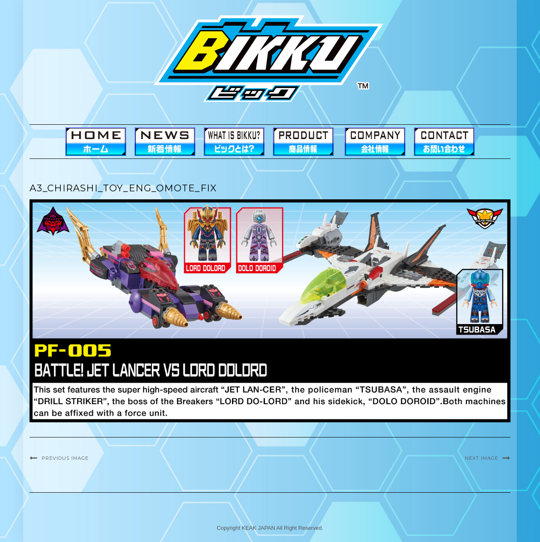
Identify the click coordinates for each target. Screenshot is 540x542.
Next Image (481, 458)
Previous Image (65, 458)
